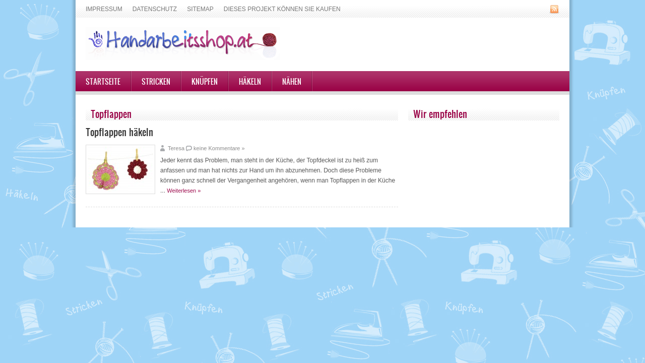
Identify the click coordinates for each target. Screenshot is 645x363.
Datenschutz (155, 9)
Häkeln (250, 81)
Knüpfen (204, 81)
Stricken (156, 81)
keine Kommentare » (219, 148)
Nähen (291, 81)
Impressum (104, 9)
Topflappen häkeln (119, 132)
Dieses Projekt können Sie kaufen (282, 9)
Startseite (103, 81)
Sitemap (200, 9)
